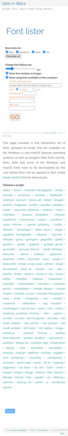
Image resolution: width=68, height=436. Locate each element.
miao (6, 298)
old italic (52, 318)
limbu (18, 274)
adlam (7, 190)
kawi (46, 259)
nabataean (29, 303)
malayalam (55, 278)
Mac (10, 52)
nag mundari (52, 303)
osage (59, 328)
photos (47, 8)
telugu (29, 372)
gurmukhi (9, 249)
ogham (58, 313)
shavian (20, 352)
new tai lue (28, 308)
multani (58, 298)
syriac (37, 362)
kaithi (21, 259)
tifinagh (7, 377)
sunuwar (8, 362)
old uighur (45, 328)
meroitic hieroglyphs (50, 293)
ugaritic (39, 377)
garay (19, 239)
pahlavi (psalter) (34, 338)
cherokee (9, 214)
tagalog (58, 362)
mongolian (31, 298)
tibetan (58, 372)
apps (23, 8)
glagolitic (46, 239)
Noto (36, 52)
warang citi (24, 382)
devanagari (24, 229)
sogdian (58, 352)
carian (7, 209)
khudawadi (10, 269)
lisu (51, 274)
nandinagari (10, 308)
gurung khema (29, 249)
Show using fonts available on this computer (31, 77)
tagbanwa (9, 367)
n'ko (50, 308)
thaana (40, 372)
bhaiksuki (56, 195)
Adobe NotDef (12, 177)
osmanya (9, 333)
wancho (8, 382)
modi (17, 298)
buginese (21, 205)
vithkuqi (58, 377)
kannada (33, 259)
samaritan (37, 348)
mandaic (8, 283)
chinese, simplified (35, 214)
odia (46, 313)
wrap (36, 89)
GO (14, 117)
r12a (6, 3)
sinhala (46, 352)
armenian (24, 195)
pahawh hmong (35, 333)
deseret (8, 229)
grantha (8, 244)
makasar (37, 278)
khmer (49, 264)
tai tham (25, 367)
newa (41, 308)
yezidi (38, 382)
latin (60, 269)
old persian (49, 323)
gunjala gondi (53, 244)
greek (21, 244)
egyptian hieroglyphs (17, 234)
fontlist (53, 133)
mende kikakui (42, 288)
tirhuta (19, 377)
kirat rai (26, 269)
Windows (22, 52)
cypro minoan (12, 224)
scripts (6, 8)
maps (31, 8)
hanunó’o (9, 254)
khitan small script (30, 264)
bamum (21, 200)
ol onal (19, 318)
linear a (29, 274)
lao (51, 269)
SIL (46, 52)
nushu (59, 308)
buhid (33, 205)
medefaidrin (21, 288)
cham (59, 209)
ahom (17, 190)
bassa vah (35, 200)
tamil (59, 367)
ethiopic (8, 239)
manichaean (26, 283)
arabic (59, 190)
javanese (8, 259)
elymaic (57, 234)
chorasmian (26, 219)
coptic (42, 219)
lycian (59, 274)
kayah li (58, 259)
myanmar (9, 303)
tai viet (38, 367)
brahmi (7, 205)
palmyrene (56, 338)
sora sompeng (13, 357)
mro (45, 298)
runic (22, 348)
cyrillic (58, 224)
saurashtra (55, 348)
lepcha (7, 274)
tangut (18, 372)
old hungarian (35, 318)
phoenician (58, 342)
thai (49, 372)
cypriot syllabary (38, 224)
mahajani (21, 278)
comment (6, 136)
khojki (59, 264)
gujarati (34, 244)
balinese (8, 200)
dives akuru (43, 229)
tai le (47, 362)
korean (40, 269)
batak (47, 200)
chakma (47, 209)
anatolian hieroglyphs (38, 190)
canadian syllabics (51, 205)
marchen (43, 283)
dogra (59, 229)
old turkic (30, 328)
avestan (40, 195)
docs (15, 8)
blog (39, 8)
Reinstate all (13, 56)
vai (48, 377)
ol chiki (7, 318)
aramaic (8, 195)
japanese (56, 254)
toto (28, 377)
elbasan (42, 234)
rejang (10, 348)
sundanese (55, 357)
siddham (33, 352)
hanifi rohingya (53, 249)
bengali (58, 200)
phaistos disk (39, 342)
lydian (7, 278)
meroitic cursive (24, 293)
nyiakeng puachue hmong (21, 313)
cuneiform (56, 219)
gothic (59, 239)
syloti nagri (24, 362)
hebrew (39, 254)
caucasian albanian (26, 209)
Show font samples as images (23, 73)
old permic (31, 323)
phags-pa (22, 342)
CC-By (62, 430)
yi (47, 382)
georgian (32, 239)
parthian (8, 342)
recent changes (18, 430)
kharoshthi (9, 264)
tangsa (7, 372)
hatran (24, 254)
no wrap (21, 89)
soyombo (35, 357)
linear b (41, 274)
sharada (8, 352)
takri (50, 367)
